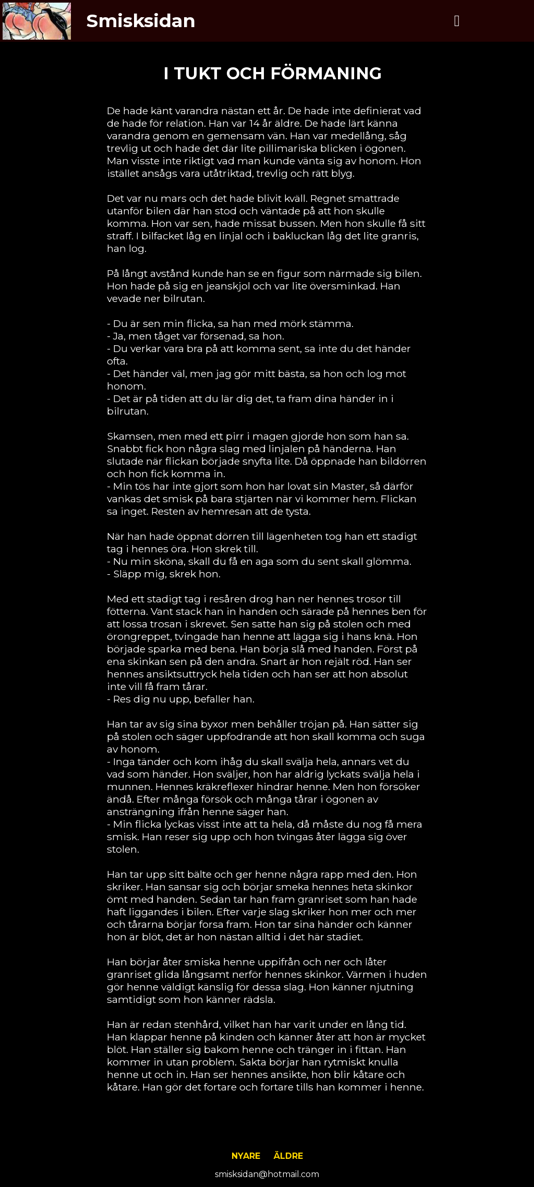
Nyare (246, 1156)
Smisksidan (141, 20)
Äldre (288, 1156)
